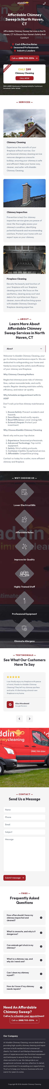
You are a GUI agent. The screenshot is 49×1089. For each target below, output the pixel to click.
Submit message (13, 877)
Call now (24, 78)
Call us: (23, 58)
